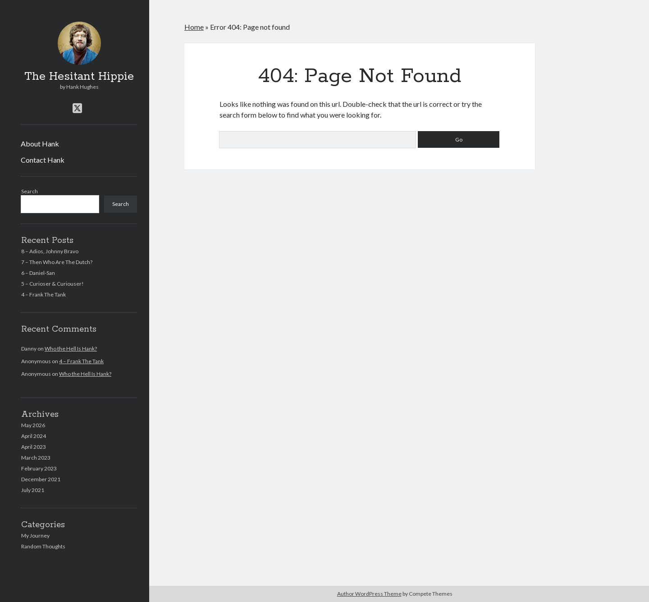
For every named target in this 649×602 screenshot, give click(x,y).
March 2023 (35, 457)
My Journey (35, 535)
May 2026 (33, 425)
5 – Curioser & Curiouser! (52, 283)
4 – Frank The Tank (43, 294)
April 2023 (33, 446)
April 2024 (33, 436)
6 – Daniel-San (38, 272)
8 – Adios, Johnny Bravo (49, 251)
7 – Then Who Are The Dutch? (56, 262)
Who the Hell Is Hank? (71, 348)
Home (194, 27)
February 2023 (39, 468)
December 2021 (40, 479)
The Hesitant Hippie (79, 76)
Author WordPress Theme (369, 593)
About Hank (40, 143)
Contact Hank (42, 159)
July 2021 (32, 490)
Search (29, 191)
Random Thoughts (43, 546)
